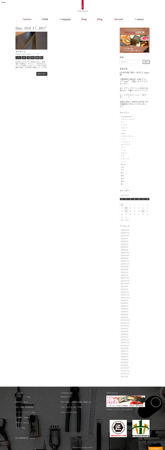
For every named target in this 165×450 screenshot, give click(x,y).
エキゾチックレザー (128, 119)
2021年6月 (124, 286)
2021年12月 (125, 278)
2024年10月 (125, 236)
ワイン (123, 161)
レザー (33, 54)
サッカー (124, 125)
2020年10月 (125, 298)
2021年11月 (125, 281)
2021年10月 (125, 283)
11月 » (127, 220)
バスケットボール (127, 136)
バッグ (123, 139)
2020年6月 (124, 309)
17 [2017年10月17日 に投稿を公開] (126, 211)
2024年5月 (124, 247)
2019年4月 (124, 334)
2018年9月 (124, 348)
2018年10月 (125, 345)
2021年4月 (124, 289)
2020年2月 (124, 317)
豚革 (122, 175)
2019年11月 (125, 323)
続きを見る (42, 74)
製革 (37, 57)
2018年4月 (124, 359)
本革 (38, 54)
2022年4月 (124, 272)
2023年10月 (125, 255)
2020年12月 (125, 292)
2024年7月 (124, 241)
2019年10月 (125, 326)
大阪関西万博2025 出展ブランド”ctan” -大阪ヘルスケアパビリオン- (134, 81)
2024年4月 (124, 250)
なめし (123, 133)
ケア (122, 122)
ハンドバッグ (125, 142)
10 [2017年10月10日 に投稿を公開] (126, 208)
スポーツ (124, 128)
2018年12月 (125, 340)
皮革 (32, 57)
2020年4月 (124, 314)
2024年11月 (125, 233)
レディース (125, 159)
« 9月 (122, 220)
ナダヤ (123, 130)
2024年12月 (125, 230)
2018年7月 (124, 351)
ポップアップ (125, 144)
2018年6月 (124, 354)
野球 (122, 181)
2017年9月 (124, 376)
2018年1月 (124, 365)
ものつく (124, 153)
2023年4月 (124, 258)
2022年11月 (125, 264)
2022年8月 (124, 266)
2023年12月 (125, 252)
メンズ (123, 150)
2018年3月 (124, 362)
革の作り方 (20, 52)
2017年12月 (125, 368)
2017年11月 (125, 371)
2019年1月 (124, 337)
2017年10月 (125, 373)
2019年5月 (124, 331)
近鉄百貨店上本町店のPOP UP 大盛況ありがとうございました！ (134, 104)
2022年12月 (125, 261)
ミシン (123, 147)
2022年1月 (124, 275)
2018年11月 (125, 342)
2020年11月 (125, 295)
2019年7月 (124, 328)
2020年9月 (124, 300)
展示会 (123, 164)
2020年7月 (124, 306)
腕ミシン (124, 173)
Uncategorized (126, 116)
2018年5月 (124, 357)
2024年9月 (124, 238)
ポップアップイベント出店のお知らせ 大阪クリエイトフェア (134, 89)
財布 (122, 178)
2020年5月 (124, 312)
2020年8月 (124, 303)
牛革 (122, 170)
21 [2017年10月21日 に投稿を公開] (143, 211)
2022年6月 (124, 269)
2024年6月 (124, 244)
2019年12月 (125, 320)
